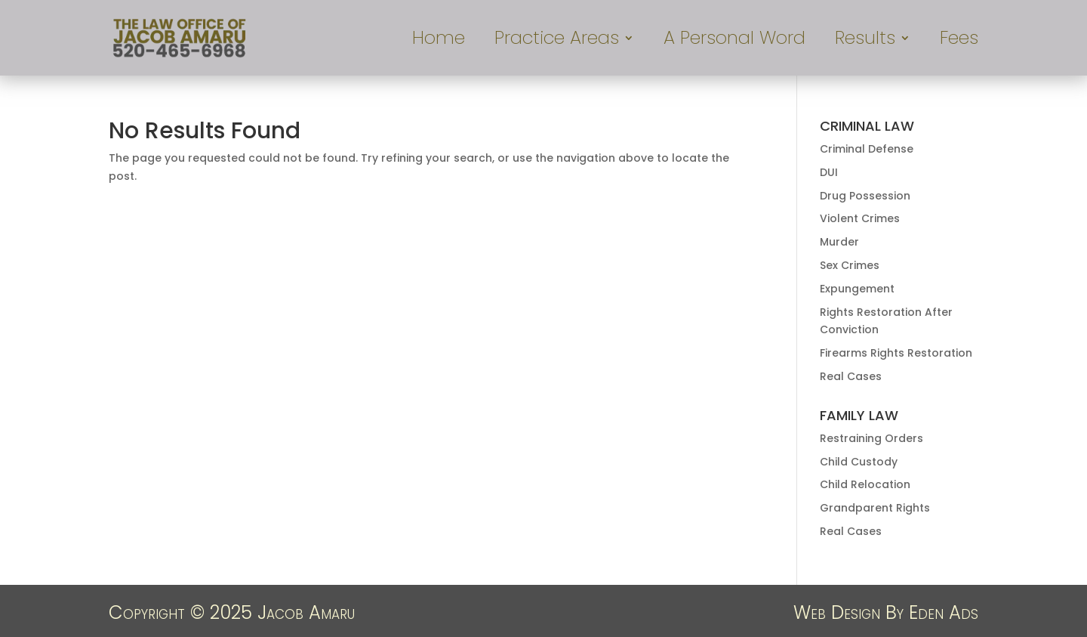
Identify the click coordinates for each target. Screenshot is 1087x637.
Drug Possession (865, 195)
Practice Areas (556, 41)
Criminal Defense (866, 148)
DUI (829, 172)
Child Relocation (865, 484)
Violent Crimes (860, 218)
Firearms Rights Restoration (896, 352)
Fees (959, 41)
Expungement (857, 288)
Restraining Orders (871, 438)
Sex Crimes (849, 265)
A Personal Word (734, 41)
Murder (839, 241)
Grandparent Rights (875, 507)
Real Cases (851, 376)
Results (865, 41)
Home (438, 41)
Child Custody (859, 461)
